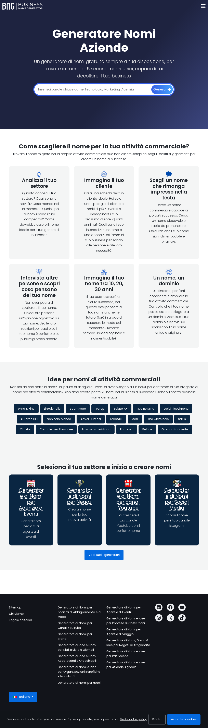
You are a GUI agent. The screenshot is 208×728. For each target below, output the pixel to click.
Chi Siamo (16, 614)
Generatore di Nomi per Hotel (79, 683)
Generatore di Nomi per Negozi (79, 496)
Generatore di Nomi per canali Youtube (128, 499)
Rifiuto (156, 719)
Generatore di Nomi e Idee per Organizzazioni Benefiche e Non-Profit (79, 671)
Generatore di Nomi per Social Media (176, 499)
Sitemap (15, 607)
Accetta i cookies (184, 719)
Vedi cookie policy (133, 719)
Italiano (22, 697)
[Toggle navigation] (203, 6)
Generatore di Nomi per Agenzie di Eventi (31, 502)
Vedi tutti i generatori (104, 555)
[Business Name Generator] (22, 6)
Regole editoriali (20, 620)
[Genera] (162, 89)
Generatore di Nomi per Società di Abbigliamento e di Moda (79, 612)
